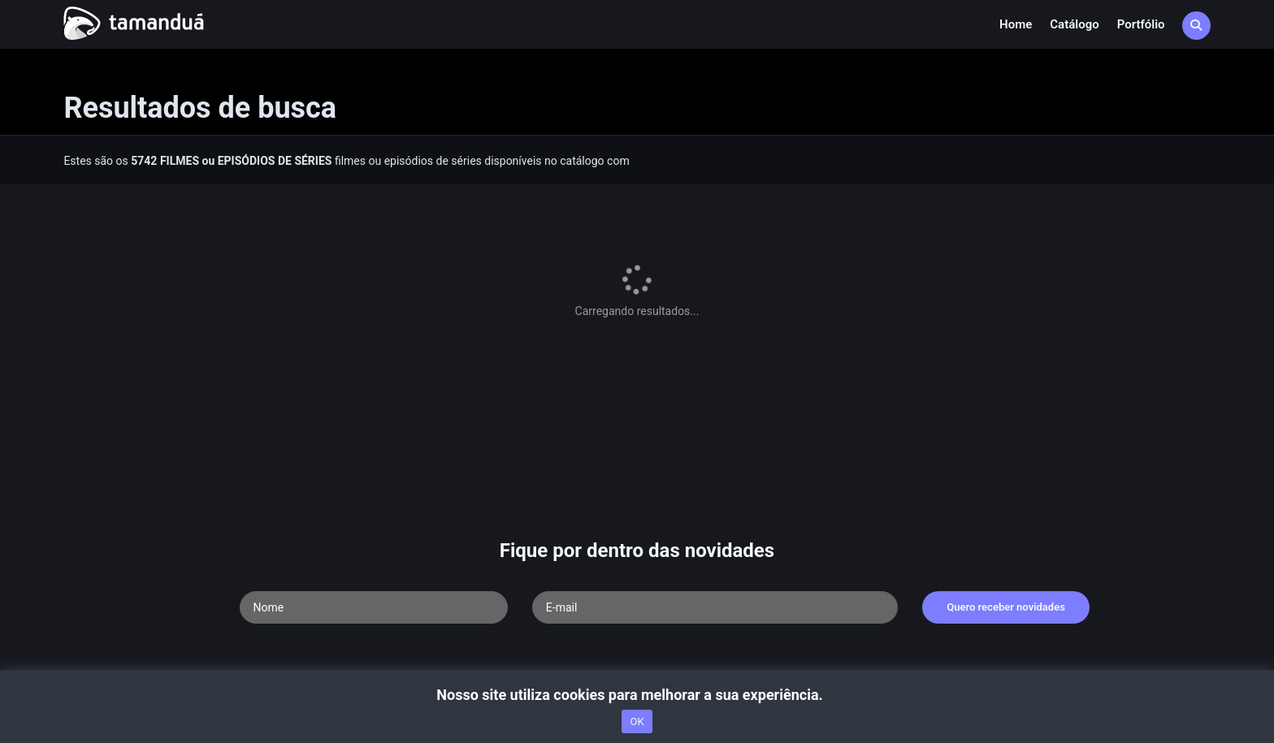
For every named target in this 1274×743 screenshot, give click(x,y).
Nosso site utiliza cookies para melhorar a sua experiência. (636, 694)
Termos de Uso (374, 599)
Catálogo (1074, 24)
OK (637, 721)
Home (1015, 24)
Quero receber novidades (1006, 472)
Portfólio (1141, 24)
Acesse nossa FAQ (153, 599)
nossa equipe (297, 599)
